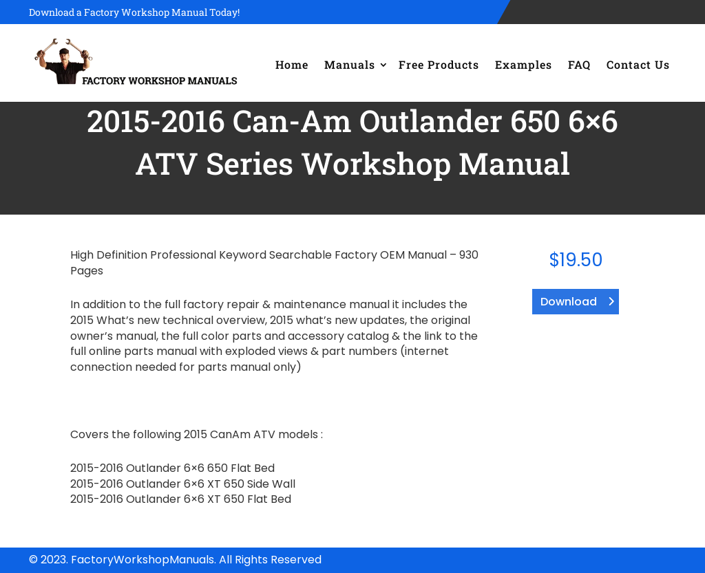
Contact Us (638, 64)
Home (291, 64)
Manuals (349, 64)
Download (568, 302)
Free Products (439, 64)
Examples (523, 64)
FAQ (579, 64)
